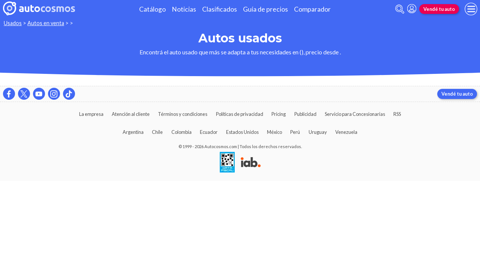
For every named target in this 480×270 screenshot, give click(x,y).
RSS (397, 114)
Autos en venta (45, 23)
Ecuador (209, 132)
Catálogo (152, 9)
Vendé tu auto (439, 9)
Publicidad (305, 114)
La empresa (91, 114)
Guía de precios (265, 9)
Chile (157, 132)
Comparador (312, 9)
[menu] (471, 9)
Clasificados (219, 9)
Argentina (133, 132)
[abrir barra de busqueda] (399, 9)
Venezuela (346, 132)
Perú (295, 132)
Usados (13, 23)
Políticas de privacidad (239, 114)
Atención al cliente (131, 114)
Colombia (181, 132)
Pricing (279, 114)
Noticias (184, 9)
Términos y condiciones (182, 114)
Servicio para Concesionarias (355, 114)
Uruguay (318, 132)
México (274, 132)
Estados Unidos (242, 132)
